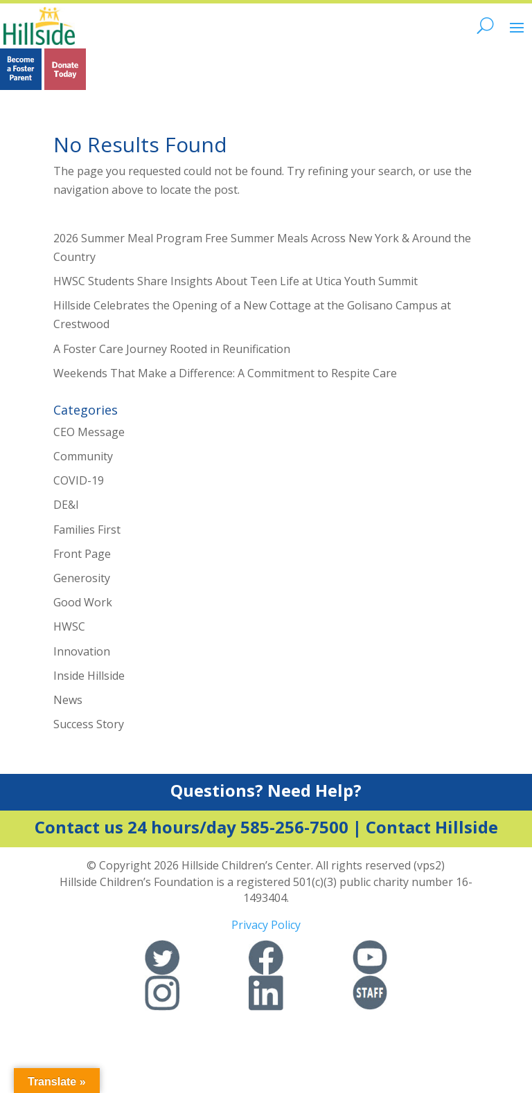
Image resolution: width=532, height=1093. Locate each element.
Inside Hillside (89, 675)
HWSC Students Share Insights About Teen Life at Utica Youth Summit (235, 281)
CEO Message (89, 432)
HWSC (69, 626)
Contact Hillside (432, 826)
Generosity (81, 578)
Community (83, 456)
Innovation (81, 651)
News (67, 699)
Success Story (88, 724)
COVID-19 (78, 480)
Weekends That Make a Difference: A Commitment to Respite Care (225, 373)
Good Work (82, 602)
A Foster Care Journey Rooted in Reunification (171, 348)
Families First (87, 529)
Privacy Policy (266, 924)
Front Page (82, 553)
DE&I (66, 504)
